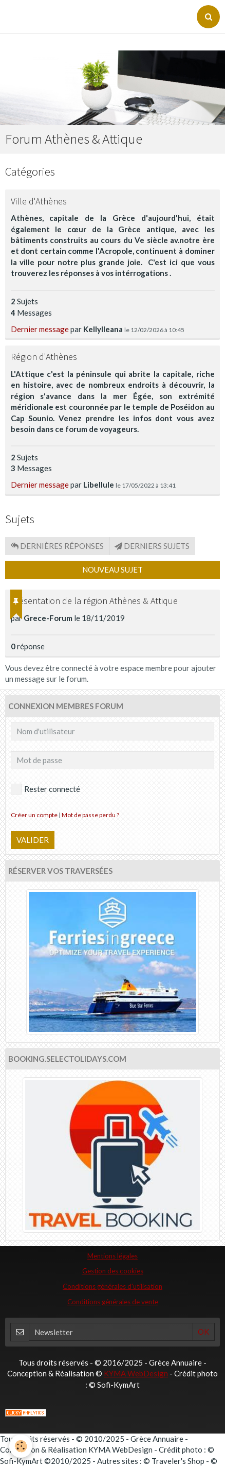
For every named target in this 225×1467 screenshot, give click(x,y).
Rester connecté (45, 789)
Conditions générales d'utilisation (112, 1286)
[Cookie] (20, 1446)
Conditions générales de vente (112, 1302)
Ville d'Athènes (39, 201)
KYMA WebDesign (136, 1373)
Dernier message (40, 329)
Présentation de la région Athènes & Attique (94, 601)
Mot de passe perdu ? (90, 815)
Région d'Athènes (44, 357)
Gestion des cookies (112, 1271)
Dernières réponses (57, 545)
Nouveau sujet (112, 569)
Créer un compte (34, 815)
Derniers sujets (152, 545)
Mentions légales (112, 1256)
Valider (32, 839)
